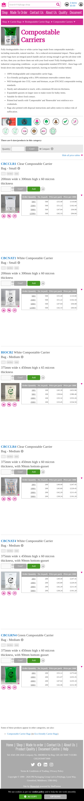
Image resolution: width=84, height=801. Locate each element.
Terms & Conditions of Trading (35, 771)
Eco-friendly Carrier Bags (46, 734)
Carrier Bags (16, 22)
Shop (5, 12)
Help (65, 748)
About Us (51, 12)
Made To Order (18, 12)
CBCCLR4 (8, 446)
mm (16, 173)
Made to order (34, 744)
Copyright (12, 777)
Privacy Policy (57, 771)
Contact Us (36, 12)
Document (76, 12)
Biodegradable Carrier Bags (37, 22)
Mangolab (34, 786)
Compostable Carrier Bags (19, 734)
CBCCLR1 (8, 164)
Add (34, 189)
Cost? (31, 149)
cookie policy (38, 792)
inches (10, 173)
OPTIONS (55, 796)
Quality (63, 12)
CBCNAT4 (8, 541)
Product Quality (25, 748)
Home (9, 744)
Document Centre (49, 748)
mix (3, 173)
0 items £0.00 (73, 4)
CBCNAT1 (8, 258)
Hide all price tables (71, 155)
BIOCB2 (7, 352)
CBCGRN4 (9, 635)
